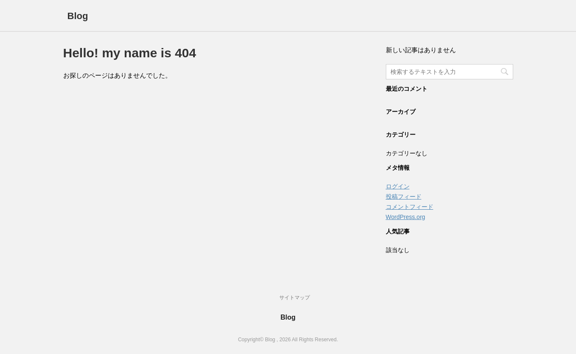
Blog (77, 16)
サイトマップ (294, 298)
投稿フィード (403, 196)
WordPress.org (405, 217)
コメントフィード (409, 206)
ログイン (398, 186)
